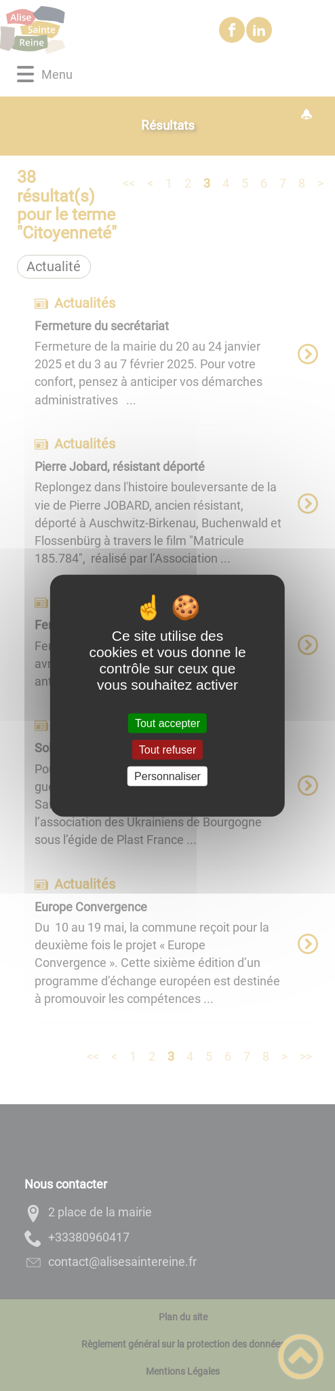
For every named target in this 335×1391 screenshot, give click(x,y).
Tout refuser (167, 749)
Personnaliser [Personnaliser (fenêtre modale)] (167, 776)
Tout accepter (167, 722)
